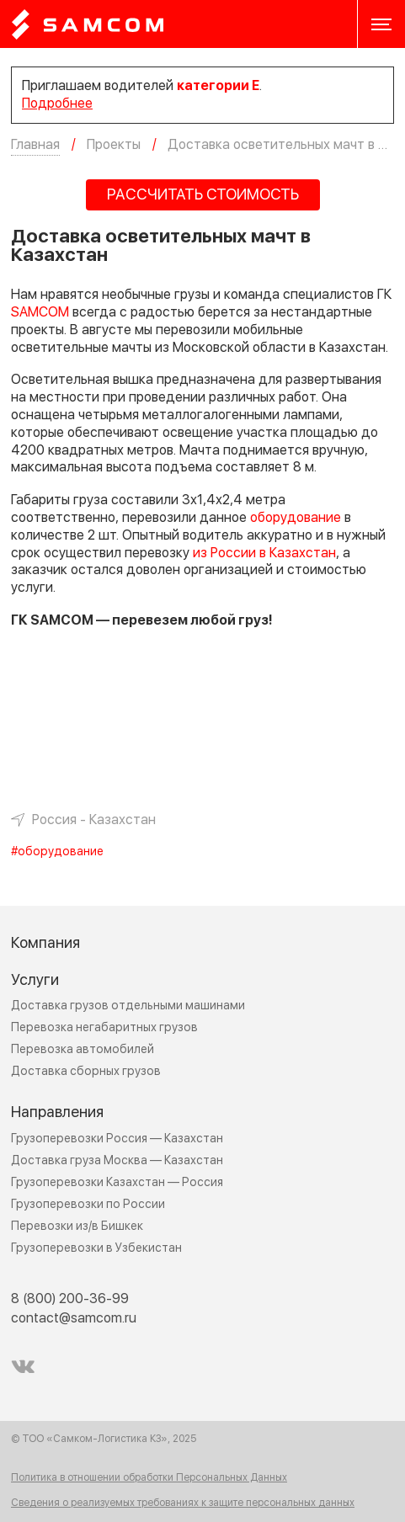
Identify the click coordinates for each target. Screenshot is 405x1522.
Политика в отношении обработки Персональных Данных (149, 1478)
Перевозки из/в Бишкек (77, 1226)
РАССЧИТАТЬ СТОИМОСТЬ (203, 195)
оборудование (295, 518)
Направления (57, 1112)
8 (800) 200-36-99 (70, 1299)
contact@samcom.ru (73, 1318)
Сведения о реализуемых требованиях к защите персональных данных (182, 1503)
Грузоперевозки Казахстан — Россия (117, 1182)
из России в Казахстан (264, 553)
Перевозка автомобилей (82, 1049)
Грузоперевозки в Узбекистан (96, 1248)
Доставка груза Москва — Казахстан (117, 1160)
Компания (45, 943)
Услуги (35, 980)
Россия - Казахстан (94, 820)
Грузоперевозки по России (88, 1204)
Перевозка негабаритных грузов (104, 1027)
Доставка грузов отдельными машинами (128, 1005)
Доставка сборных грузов (86, 1071)
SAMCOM (40, 312)
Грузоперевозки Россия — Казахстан (117, 1138)
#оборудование (57, 851)
